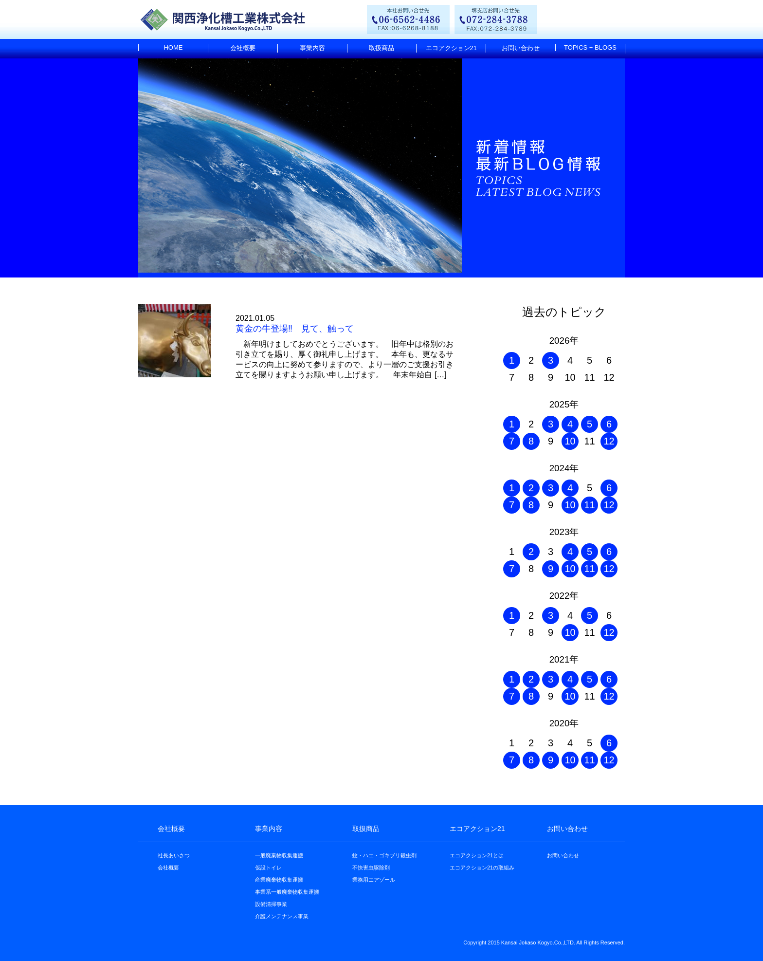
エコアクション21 (451, 48)
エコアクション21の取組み (482, 867)
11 (589, 504)
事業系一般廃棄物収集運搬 (287, 892)
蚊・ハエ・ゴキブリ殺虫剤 (384, 855)
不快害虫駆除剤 (371, 867)
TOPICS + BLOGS (590, 47)
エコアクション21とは (477, 855)
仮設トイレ (268, 867)
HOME (173, 47)
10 (569, 441)
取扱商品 (381, 48)
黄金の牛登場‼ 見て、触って (295, 328)
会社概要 (242, 48)
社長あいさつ (174, 855)
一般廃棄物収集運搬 (279, 855)
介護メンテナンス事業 (282, 916)
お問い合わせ (521, 48)
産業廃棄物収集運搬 (279, 880)
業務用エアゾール (373, 880)
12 (608, 441)
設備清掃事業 (271, 904)
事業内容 (312, 48)
